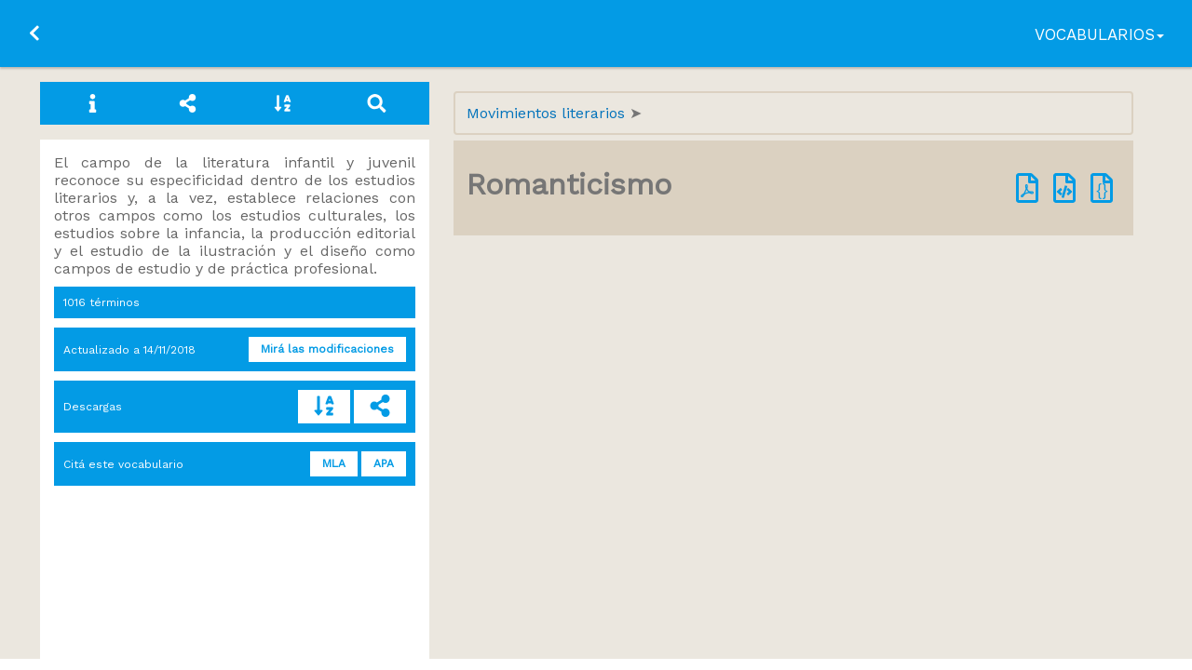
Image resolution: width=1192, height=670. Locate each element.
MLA (333, 463)
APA (383, 463)
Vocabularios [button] (1099, 34)
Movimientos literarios (548, 113)
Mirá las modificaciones (327, 348)
